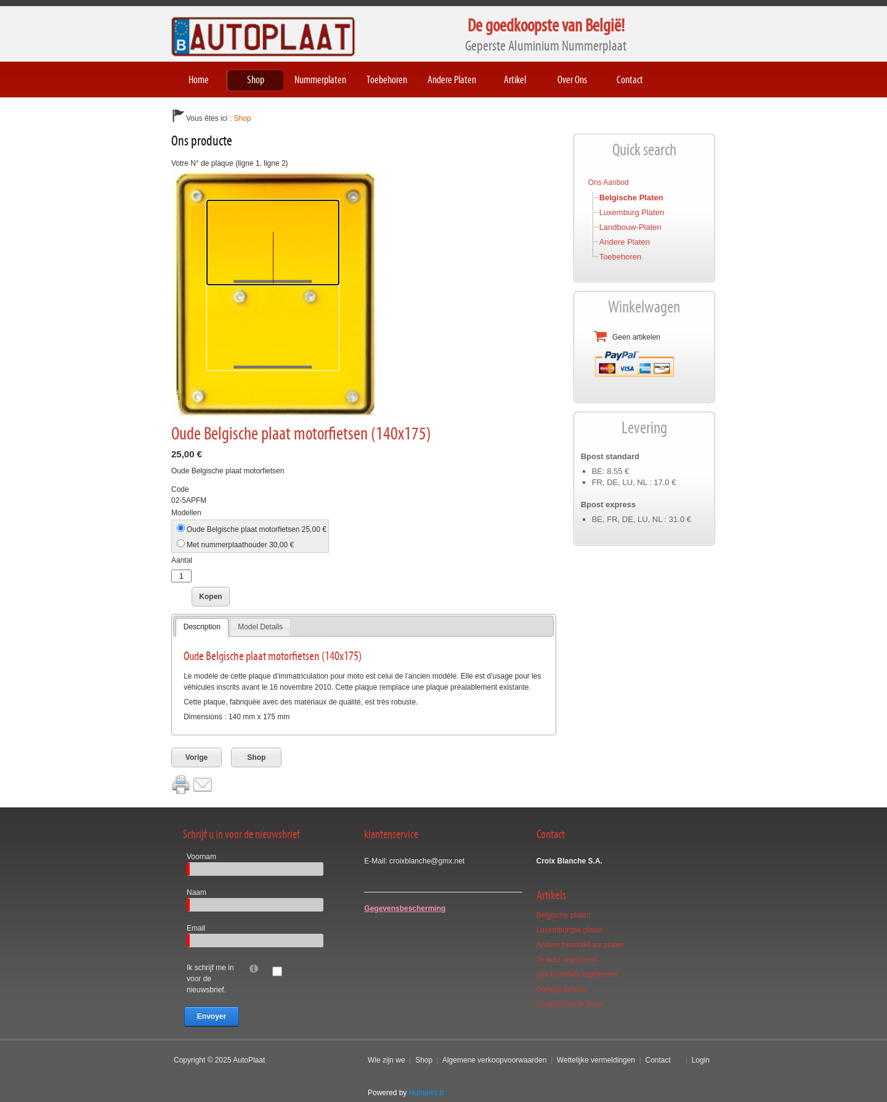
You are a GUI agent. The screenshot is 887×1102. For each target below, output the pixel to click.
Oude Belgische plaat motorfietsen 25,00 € (256, 529)
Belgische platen (631, 197)
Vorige (196, 757)
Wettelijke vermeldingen (596, 1060)
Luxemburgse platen (570, 930)
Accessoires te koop (569, 1004)
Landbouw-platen (630, 227)
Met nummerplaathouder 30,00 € (240, 545)
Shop (256, 757)
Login (701, 1060)
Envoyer (211, 1016)
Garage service (561, 989)
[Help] (253, 968)
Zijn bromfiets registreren (577, 974)
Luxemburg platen (632, 212)
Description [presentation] (202, 626)
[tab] (202, 627)
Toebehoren (620, 256)
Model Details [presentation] (260, 626)
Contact (657, 1060)
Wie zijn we (386, 1060)
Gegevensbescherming (404, 908)
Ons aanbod (608, 182)
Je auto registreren (567, 959)
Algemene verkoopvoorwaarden (494, 1060)
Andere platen (624, 242)
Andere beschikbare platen (581, 945)
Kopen (210, 596)
